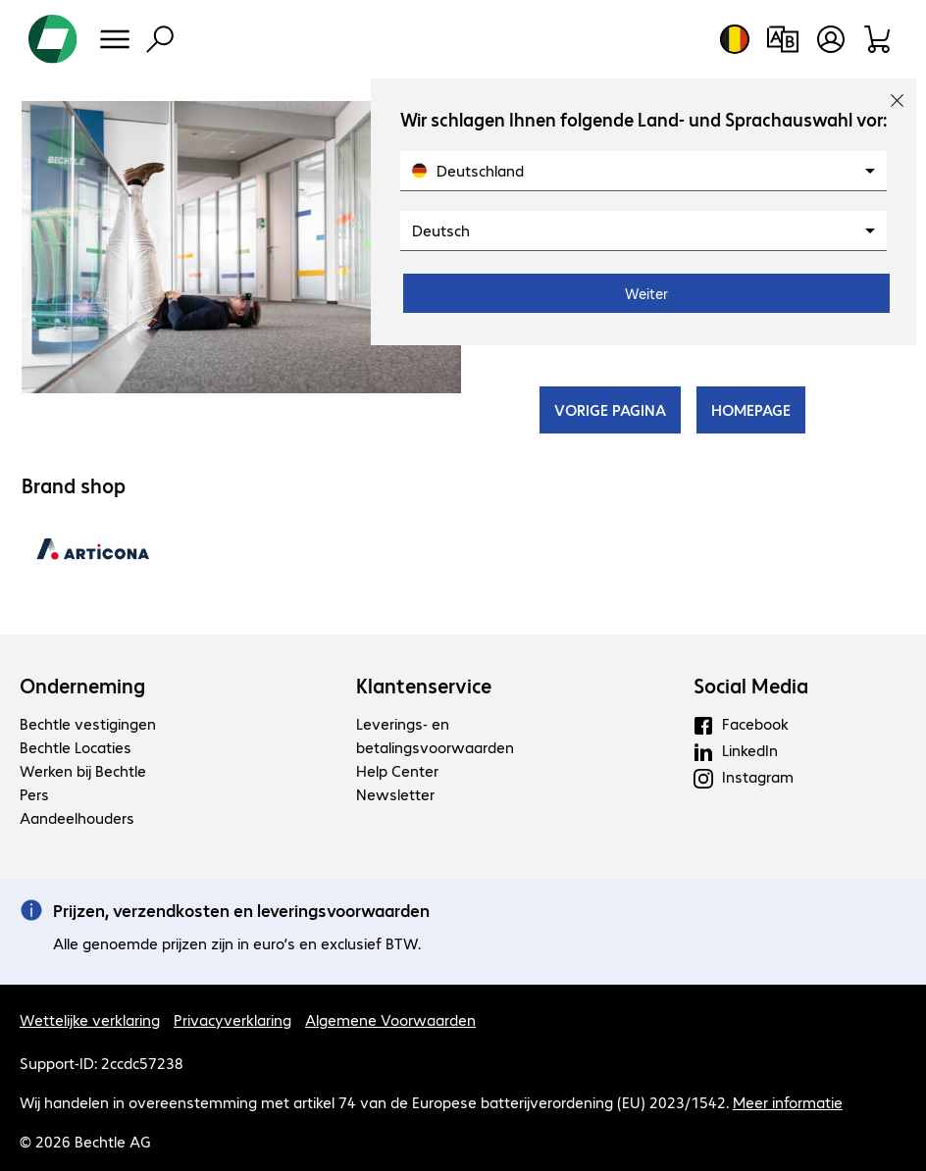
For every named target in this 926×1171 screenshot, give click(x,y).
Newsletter (395, 794)
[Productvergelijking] (782, 39)
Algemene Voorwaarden (390, 1019)
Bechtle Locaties (75, 747)
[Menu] (114, 39)
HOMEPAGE (751, 409)
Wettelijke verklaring (90, 1019)
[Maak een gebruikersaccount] (831, 39)
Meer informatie (788, 1102)
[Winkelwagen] (878, 39)
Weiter (646, 293)
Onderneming (82, 685)
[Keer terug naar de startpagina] (53, 39)
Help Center (397, 770)
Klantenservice (423, 685)
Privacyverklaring (232, 1019)
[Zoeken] (159, 39)
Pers (34, 794)
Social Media (751, 685)
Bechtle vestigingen (88, 723)
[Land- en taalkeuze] (734, 39)
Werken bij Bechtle (83, 770)
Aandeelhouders (77, 817)
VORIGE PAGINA (610, 409)
